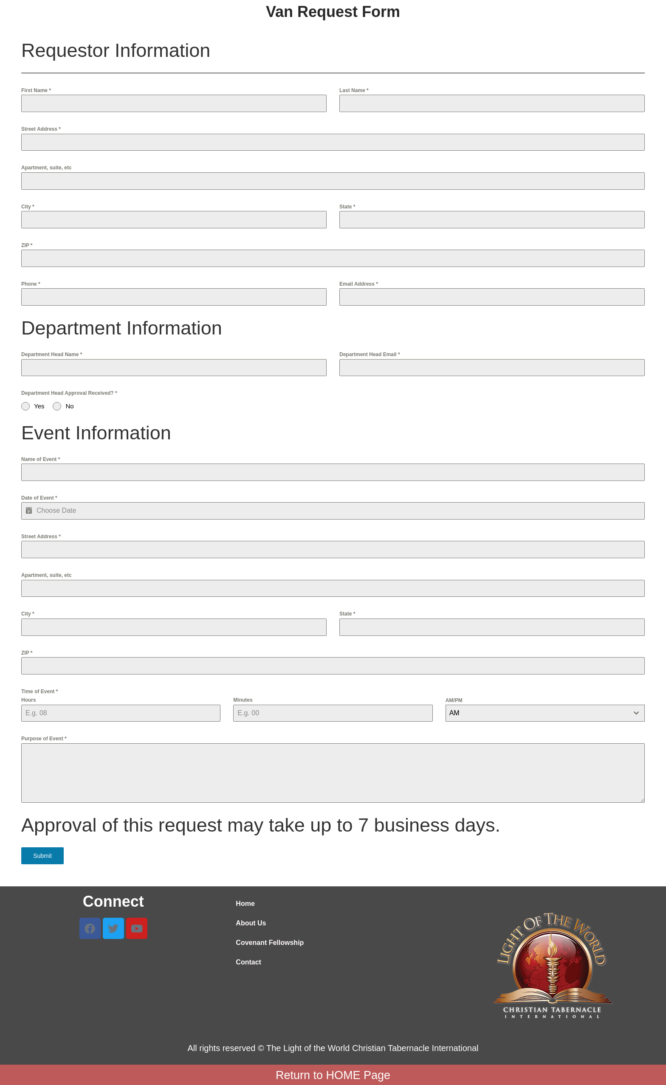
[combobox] (545, 713)
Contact (248, 961)
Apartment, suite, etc (46, 168)
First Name (36, 90)
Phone (30, 284)
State (347, 207)
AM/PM (454, 700)
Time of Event (39, 691)
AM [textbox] (454, 713)
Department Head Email (369, 354)
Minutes (242, 700)
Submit (42, 855)
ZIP (26, 245)
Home (245, 902)
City (27, 207)
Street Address (41, 129)
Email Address (358, 284)
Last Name (354, 90)
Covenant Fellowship (270, 941)
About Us (251, 922)
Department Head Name (51, 354)
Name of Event (40, 459)
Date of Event (39, 498)
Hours (28, 700)
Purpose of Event (44, 739)
